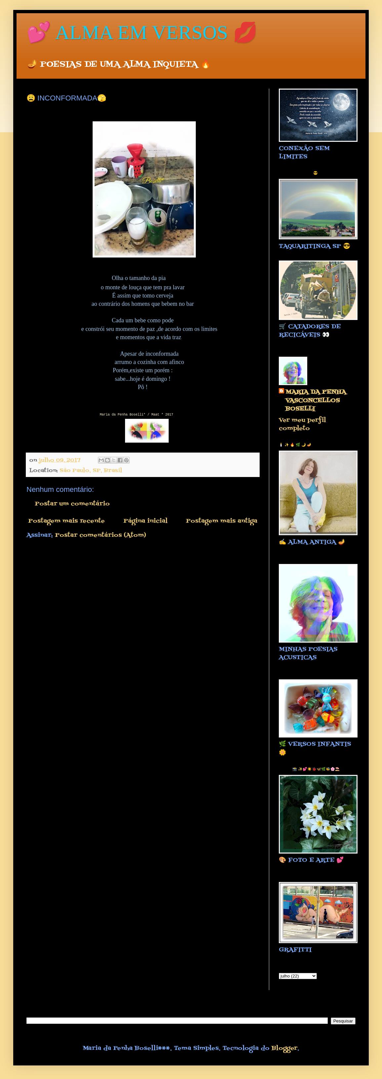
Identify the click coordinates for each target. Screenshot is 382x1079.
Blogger (284, 1048)
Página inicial (145, 521)
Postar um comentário (72, 504)
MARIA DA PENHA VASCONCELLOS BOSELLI (315, 400)
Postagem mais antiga (221, 521)
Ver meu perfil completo (302, 424)
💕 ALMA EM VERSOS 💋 (142, 32)
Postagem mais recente (66, 521)
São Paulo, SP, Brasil (91, 470)
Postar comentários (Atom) (100, 535)
